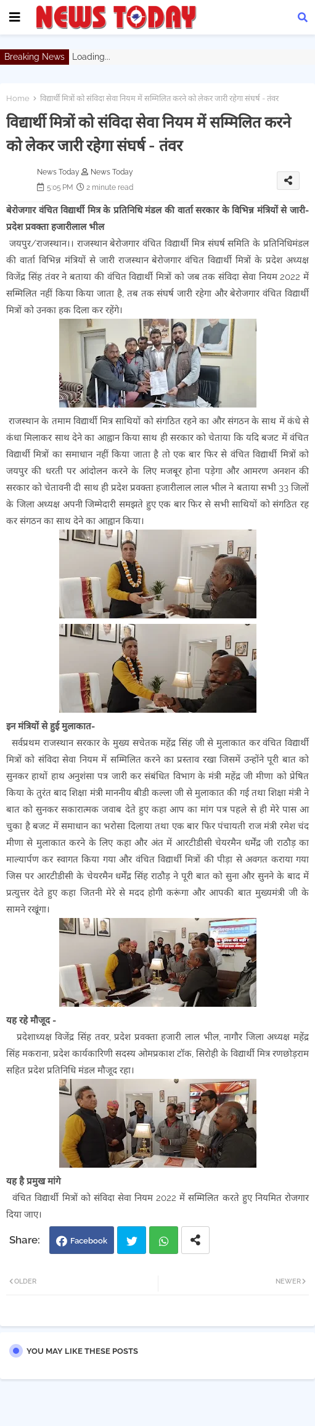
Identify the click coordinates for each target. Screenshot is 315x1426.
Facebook (88, 1240)
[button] (302, 17)
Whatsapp (163, 1240)
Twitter (131, 1240)
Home (18, 98)
